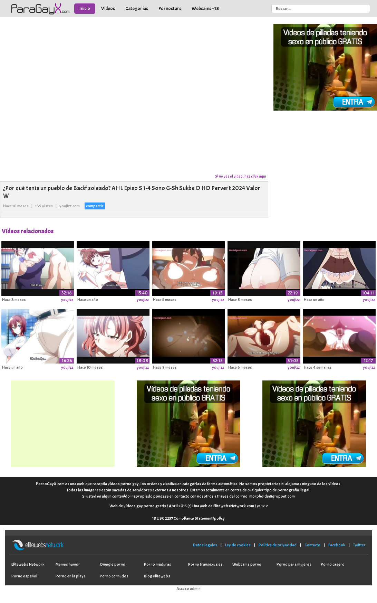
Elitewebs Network (28, 564)
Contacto (312, 545)
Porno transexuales (205, 564)
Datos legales (205, 545)
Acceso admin (188, 588)
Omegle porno (112, 564)
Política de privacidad (278, 545)
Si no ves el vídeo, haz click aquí (240, 176)
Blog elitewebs (157, 576)
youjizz (67, 299)
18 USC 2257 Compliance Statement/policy (188, 518)
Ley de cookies (238, 545)
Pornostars (169, 8)
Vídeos (108, 8)
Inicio (84, 8)
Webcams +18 (205, 8)
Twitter (359, 545)
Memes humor (68, 564)
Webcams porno (246, 564)
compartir (95, 206)
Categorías (136, 8)
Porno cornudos (114, 576)
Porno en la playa (71, 576)
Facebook (336, 545)
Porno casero (333, 564)
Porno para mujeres (294, 564)
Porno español (24, 576)
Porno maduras (157, 564)
